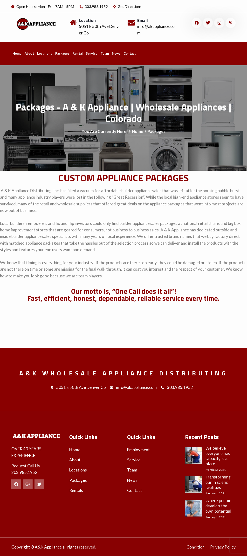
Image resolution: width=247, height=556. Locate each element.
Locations (44, 53)
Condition (195, 546)
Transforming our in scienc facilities (218, 482)
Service (91, 53)
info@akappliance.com (133, 387)
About (29, 53)
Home (17, 53)
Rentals (76, 490)
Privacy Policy (223, 546)
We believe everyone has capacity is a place (218, 455)
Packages (62, 53)
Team (105, 53)
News (116, 53)
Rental (78, 53)
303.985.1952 (94, 6)
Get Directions (127, 6)
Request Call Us (25, 465)
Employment (138, 449)
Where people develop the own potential (218, 506)
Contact (130, 53)
